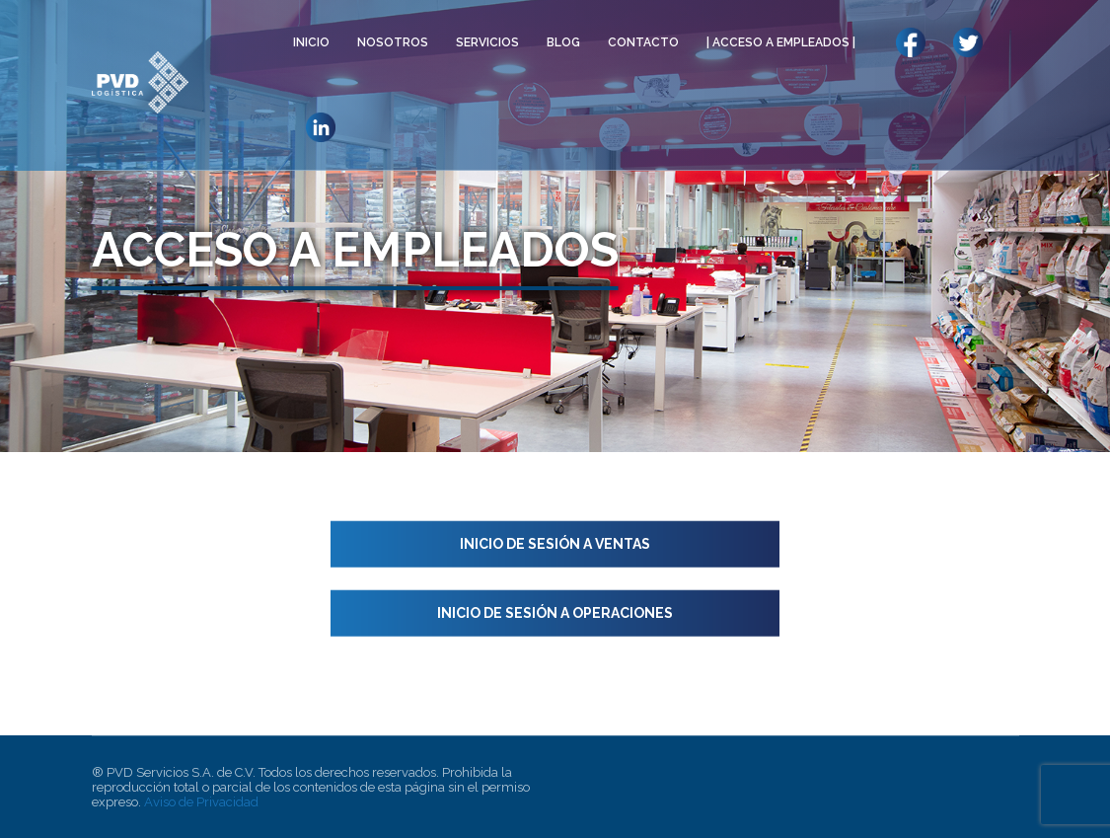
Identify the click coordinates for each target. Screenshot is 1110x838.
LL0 (910, 42)
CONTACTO (643, 42)
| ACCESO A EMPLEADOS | (780, 42)
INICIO (311, 42)
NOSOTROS (392, 42)
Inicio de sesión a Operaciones (555, 613)
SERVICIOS (487, 42)
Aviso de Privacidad (201, 802)
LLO (968, 42)
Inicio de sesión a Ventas (555, 544)
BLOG (563, 42)
